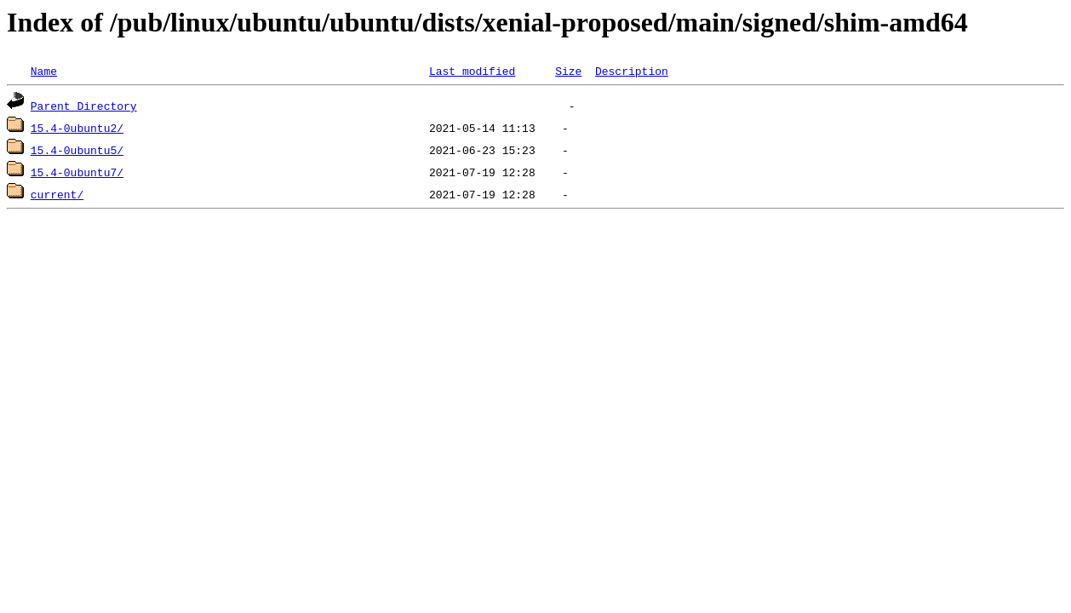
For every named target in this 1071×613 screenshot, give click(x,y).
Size (568, 70)
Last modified (472, 70)
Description (631, 70)
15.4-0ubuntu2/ (77, 127)
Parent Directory (84, 105)
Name (44, 70)
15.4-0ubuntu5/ (77, 150)
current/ (57, 194)
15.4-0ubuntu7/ (77, 172)
